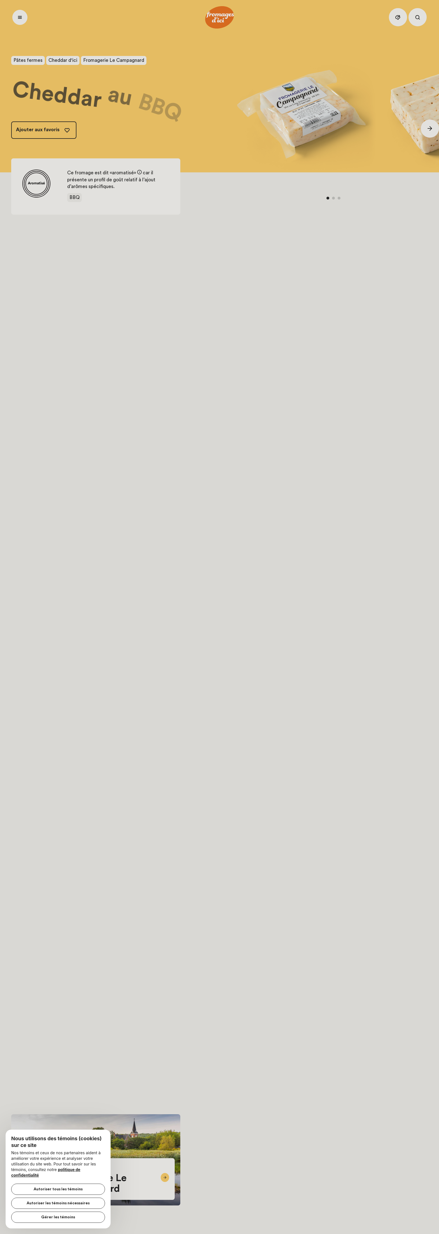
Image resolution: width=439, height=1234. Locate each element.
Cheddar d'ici (62, 60)
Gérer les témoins (58, 1217)
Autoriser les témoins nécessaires (58, 1203)
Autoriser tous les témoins (58, 1189)
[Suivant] (430, 128)
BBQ (74, 197)
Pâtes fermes (28, 60)
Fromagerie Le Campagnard (113, 60)
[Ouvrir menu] (19, 17)
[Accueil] (219, 17)
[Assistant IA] (398, 17)
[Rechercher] (417, 17)
